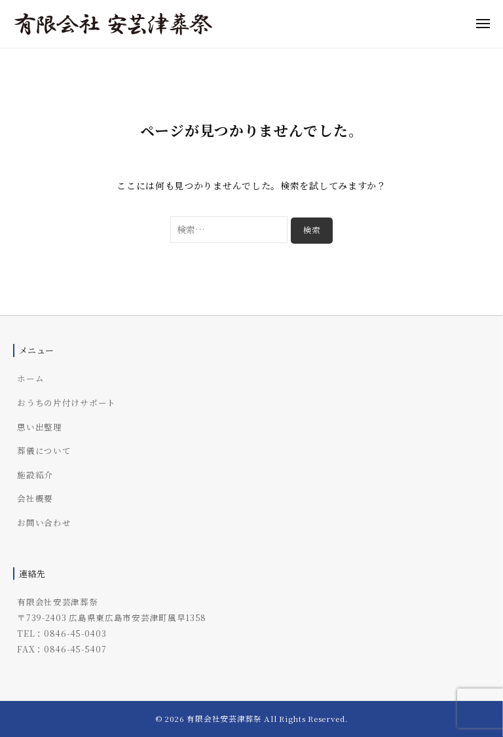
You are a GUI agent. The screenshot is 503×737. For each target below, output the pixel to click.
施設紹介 (35, 474)
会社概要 (35, 498)
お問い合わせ (44, 522)
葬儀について (44, 450)
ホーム (30, 378)
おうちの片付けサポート (66, 402)
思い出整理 (39, 427)
